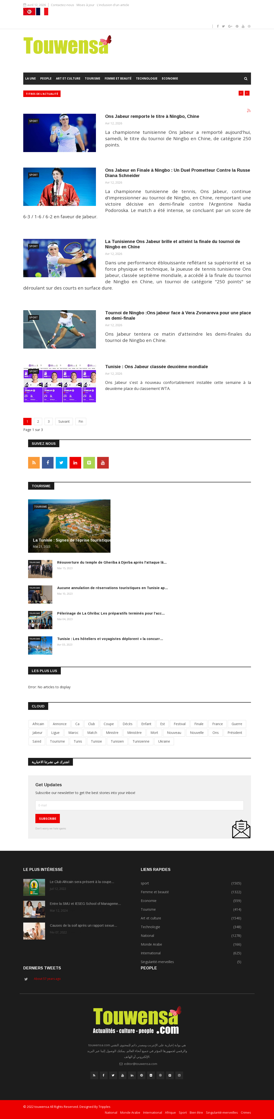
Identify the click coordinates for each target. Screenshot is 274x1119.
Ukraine (164, 741)
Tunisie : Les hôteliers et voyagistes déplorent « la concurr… (110, 639)
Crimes (246, 1112)
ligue (55, 732)
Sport (183, 1112)
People (46, 78)
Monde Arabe (130, 1112)
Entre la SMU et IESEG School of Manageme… (85, 904)
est (162, 724)
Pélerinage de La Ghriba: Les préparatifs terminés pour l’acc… (111, 613)
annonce (60, 724)
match (92, 732)
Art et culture (68, 78)
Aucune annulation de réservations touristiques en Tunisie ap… (112, 588)
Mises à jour (85, 5)
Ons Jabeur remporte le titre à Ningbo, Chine (152, 116)
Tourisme (92, 78)
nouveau (174, 732)
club (91, 724)
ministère (134, 732)
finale (199, 724)
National (111, 1112)
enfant (146, 724)
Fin (80, 421)
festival (180, 724)
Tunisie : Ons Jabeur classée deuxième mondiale (156, 366)
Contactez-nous (62, 5)
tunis (78, 741)
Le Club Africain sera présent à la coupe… (82, 882)
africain (38, 724)
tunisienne (141, 741)
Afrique (170, 1112)
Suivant (64, 421)
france (217, 724)
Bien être (196, 1112)
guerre (237, 724)
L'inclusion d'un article (113, 5)
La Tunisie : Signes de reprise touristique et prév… (81, 540)
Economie (170, 78)
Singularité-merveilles (222, 1112)
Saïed (36, 741)
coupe (109, 724)
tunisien (117, 741)
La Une (30, 78)
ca (77, 724)
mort (154, 732)
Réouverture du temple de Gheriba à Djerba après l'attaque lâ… (112, 562)
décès (128, 724)
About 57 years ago (47, 979)
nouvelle (197, 732)
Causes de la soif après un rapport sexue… (83, 925)
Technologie (146, 78)
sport (33, 121)
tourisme (57, 741)
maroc (73, 732)
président (234, 732)
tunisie (96, 741)
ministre (112, 732)
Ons (215, 732)
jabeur (37, 732)
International (152, 1112)
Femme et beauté (118, 78)
